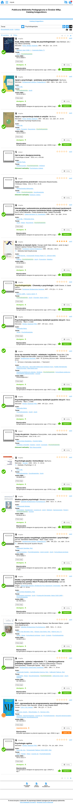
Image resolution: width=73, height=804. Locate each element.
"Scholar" (25, 463)
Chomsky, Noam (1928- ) (41, 297)
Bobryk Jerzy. (57, 631)
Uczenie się (37, 510)
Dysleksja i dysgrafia (23, 444)
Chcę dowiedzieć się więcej (28, 802)
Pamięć (65, 510)
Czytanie (48, 635)
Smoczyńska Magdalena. (24, 441)
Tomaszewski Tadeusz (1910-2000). (39, 750)
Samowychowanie (28, 715)
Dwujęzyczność (21, 165)
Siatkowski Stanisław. (25, 548)
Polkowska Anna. (29, 219)
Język (18, 54)
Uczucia (37, 373)
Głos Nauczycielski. (36, 447)
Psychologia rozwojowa (24, 595)
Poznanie (24, 129)
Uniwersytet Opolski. (23, 672)
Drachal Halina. (37, 441)
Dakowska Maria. (22, 328)
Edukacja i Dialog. (35, 195)
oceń (70, 38)
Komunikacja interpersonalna (25, 373)
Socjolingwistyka (39, 192)
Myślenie (42, 165)
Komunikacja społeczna (63, 372)
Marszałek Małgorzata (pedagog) (42, 366)
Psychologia (20, 510)
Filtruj (15, 35)
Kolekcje (17, 29)
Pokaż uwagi (19, 61)
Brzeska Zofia (23, 366)
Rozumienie (31, 129)
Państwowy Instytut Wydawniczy (32, 249)
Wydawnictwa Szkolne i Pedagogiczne (34, 82)
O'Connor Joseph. (22, 712)
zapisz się (66, 732)
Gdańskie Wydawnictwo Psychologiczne (33, 501)
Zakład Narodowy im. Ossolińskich (35, 214)
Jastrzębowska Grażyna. (39, 672)
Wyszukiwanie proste (7, 29)
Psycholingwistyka (27, 332)
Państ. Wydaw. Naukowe (29, 45)
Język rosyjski (44, 552)
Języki (18, 192)
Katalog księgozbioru (36, 21)
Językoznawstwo (22, 552)
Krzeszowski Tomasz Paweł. (36, 255)
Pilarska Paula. (21, 162)
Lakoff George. (21, 255)
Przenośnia (42, 259)
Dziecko (32, 444)
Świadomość (29, 510)
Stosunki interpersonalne (63, 715)
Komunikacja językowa (61, 552)
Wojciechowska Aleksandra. (25, 188)
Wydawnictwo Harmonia (28, 358)
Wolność (49, 510)
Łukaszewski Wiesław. (23, 506)
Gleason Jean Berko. (43, 631)
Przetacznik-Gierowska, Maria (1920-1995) (49, 595)
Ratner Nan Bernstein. (25, 631)
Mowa (23, 222)
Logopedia (20, 676)
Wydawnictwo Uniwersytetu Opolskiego (32, 667)
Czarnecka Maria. (38, 50)
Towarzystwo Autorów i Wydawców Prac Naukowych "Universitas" (40, 585)
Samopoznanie (57, 510)
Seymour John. (45, 712)
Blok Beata (32, 368)
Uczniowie (44, 444)
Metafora (49, 259)
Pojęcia (19, 259)
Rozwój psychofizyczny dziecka (26, 372)
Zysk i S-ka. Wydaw (27, 707)
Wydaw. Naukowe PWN (29, 324)
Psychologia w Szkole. (36, 168)
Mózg (28, 754)
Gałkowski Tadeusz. (57, 672)
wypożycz (66, 69)
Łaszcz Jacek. (32, 294)
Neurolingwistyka (34, 676)
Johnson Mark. (51, 255)
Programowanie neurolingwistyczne (27, 717)
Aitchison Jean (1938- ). (24, 50)
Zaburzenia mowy (58, 676)
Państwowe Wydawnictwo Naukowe (33, 289)
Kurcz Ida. (20, 86)
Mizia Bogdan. (34, 712)
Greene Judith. (21, 294)
